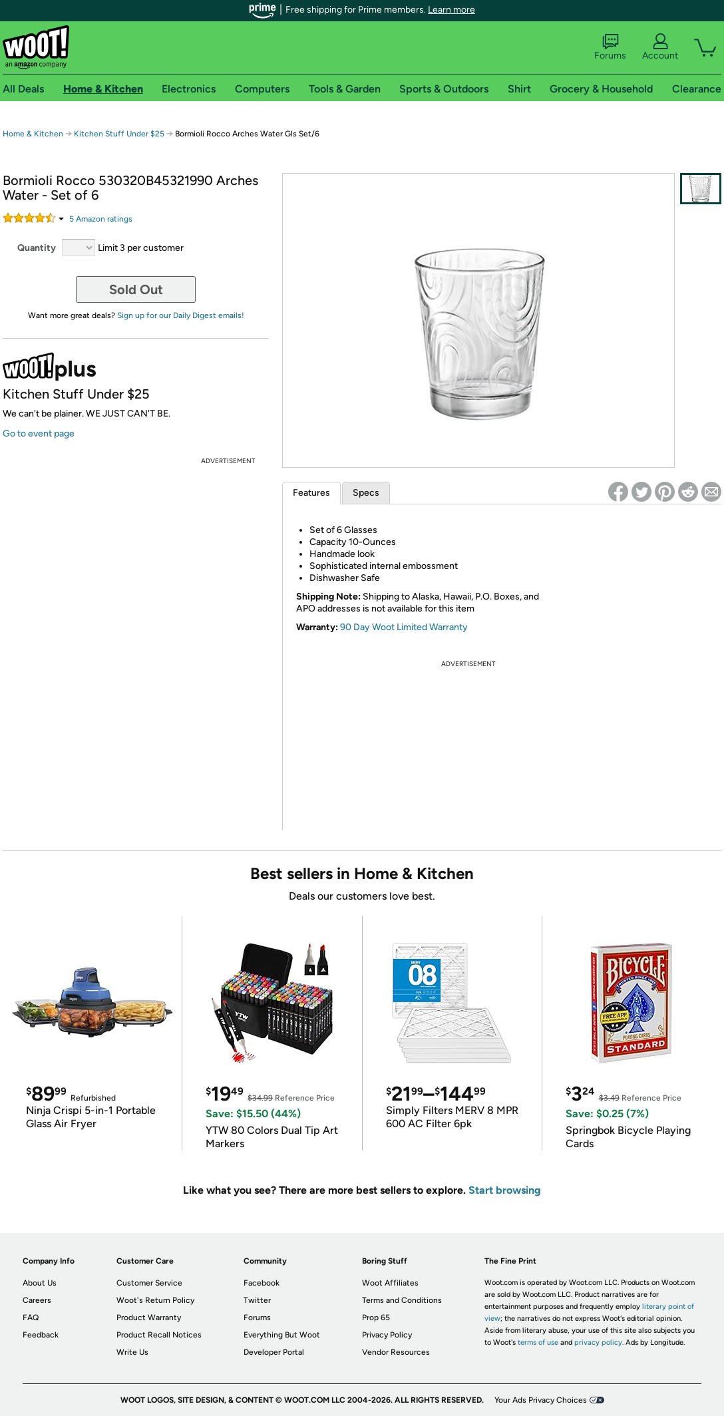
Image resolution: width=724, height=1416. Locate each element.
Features (311, 492)
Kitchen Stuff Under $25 (119, 133)
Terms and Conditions (402, 1300)
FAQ (31, 1317)
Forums (610, 47)
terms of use (538, 1342)
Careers (37, 1300)
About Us (40, 1283)
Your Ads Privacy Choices (540, 1400)
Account (660, 47)
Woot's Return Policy (155, 1300)
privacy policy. (599, 1342)
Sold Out (136, 289)
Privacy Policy (387, 1334)
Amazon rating (100, 219)
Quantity (36, 248)
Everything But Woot (282, 1334)
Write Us (132, 1352)
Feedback (41, 1334)
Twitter (257, 1300)
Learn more (451, 9)
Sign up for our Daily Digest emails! (180, 315)
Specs (366, 492)
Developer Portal (274, 1352)
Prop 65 (376, 1317)
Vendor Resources (396, 1352)
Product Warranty (148, 1317)
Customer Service (149, 1283)
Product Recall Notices (159, 1334)
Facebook (261, 1283)
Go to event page (39, 433)
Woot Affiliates (390, 1283)
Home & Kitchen (33, 133)
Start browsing (504, 1190)
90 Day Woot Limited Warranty (404, 627)
